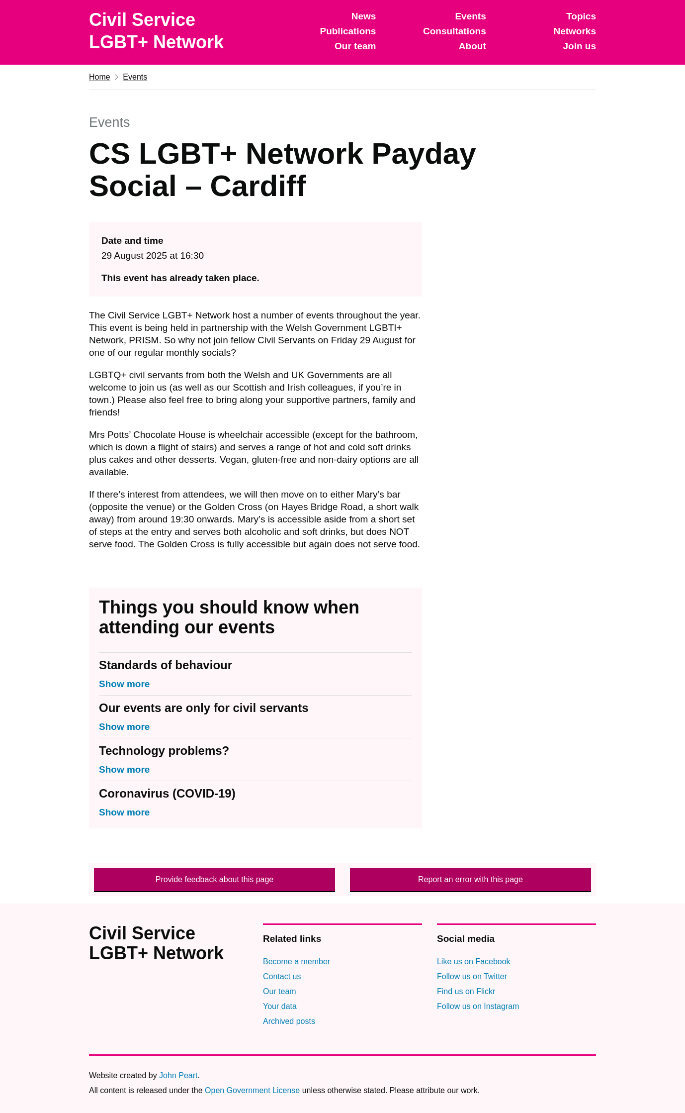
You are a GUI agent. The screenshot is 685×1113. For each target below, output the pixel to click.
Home (99, 77)
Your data (280, 1006)
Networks (574, 31)
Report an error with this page (470, 879)
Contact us (282, 976)
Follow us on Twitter (472, 976)
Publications (348, 31)
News (363, 16)
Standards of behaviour (165, 665)
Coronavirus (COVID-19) (167, 793)
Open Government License (252, 1090)
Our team (355, 46)
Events (470, 16)
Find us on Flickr (466, 991)
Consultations (454, 31)
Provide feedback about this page (215, 879)
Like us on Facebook (474, 961)
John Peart (178, 1075)
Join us (579, 46)
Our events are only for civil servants (204, 707)
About (472, 46)
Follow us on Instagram (478, 1006)
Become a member (296, 961)
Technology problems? (164, 750)
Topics (581, 16)
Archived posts (289, 1021)
